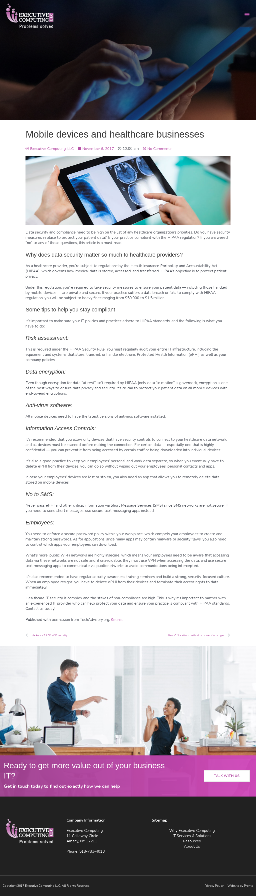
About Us (192, 846)
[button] (247, 14)
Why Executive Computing (192, 830)
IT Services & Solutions (191, 835)
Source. (117, 619)
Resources (192, 841)
